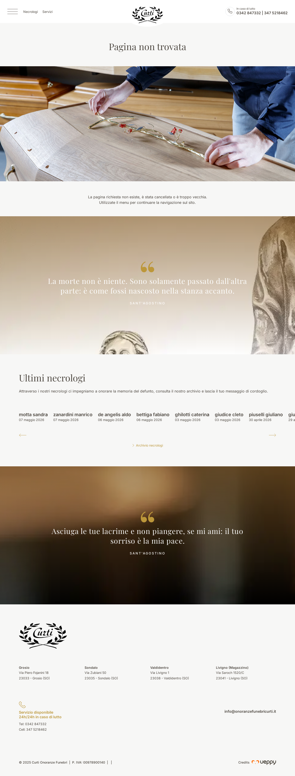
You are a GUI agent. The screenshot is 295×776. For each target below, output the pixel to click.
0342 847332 (248, 13)
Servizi (47, 12)
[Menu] (12, 11)
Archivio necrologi (147, 445)
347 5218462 (276, 13)
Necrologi (30, 12)
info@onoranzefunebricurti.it (250, 711)
